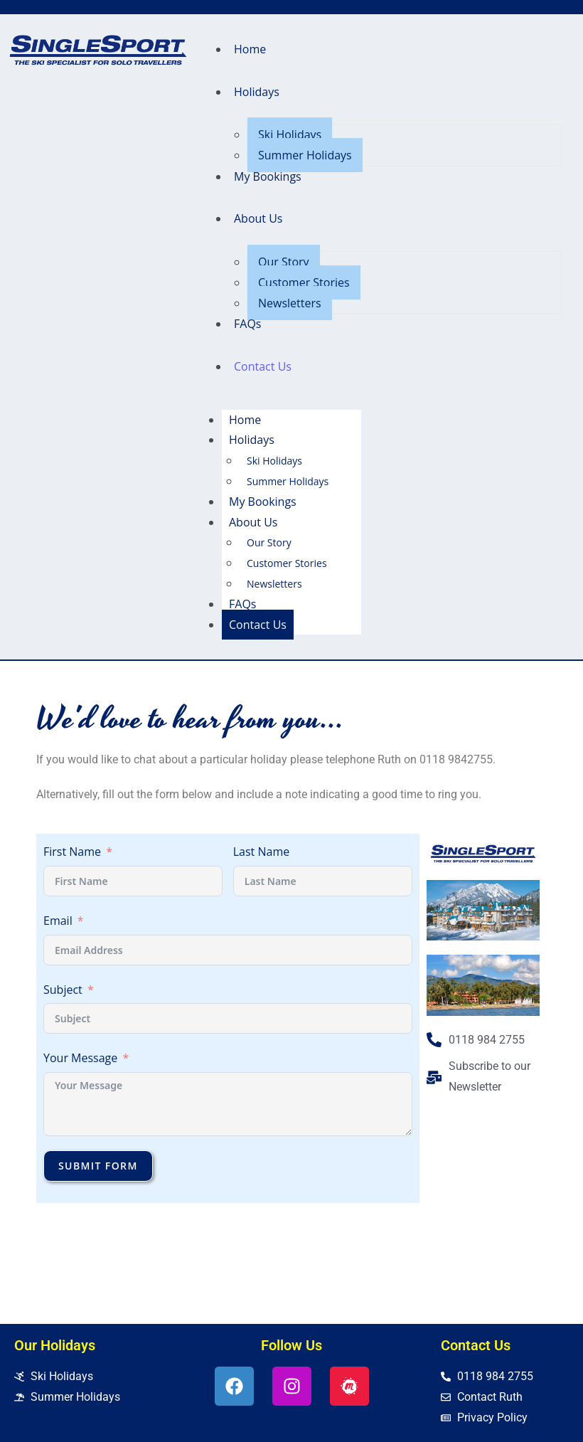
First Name (72, 851)
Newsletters (289, 303)
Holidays (256, 92)
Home (250, 49)
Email (58, 920)
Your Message (80, 1058)
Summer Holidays (305, 155)
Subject (62, 989)
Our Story (283, 262)
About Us (258, 218)
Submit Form (98, 1165)
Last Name (261, 851)
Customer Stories (304, 282)
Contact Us (263, 366)
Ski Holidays (289, 134)
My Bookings (267, 176)
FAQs (247, 324)
